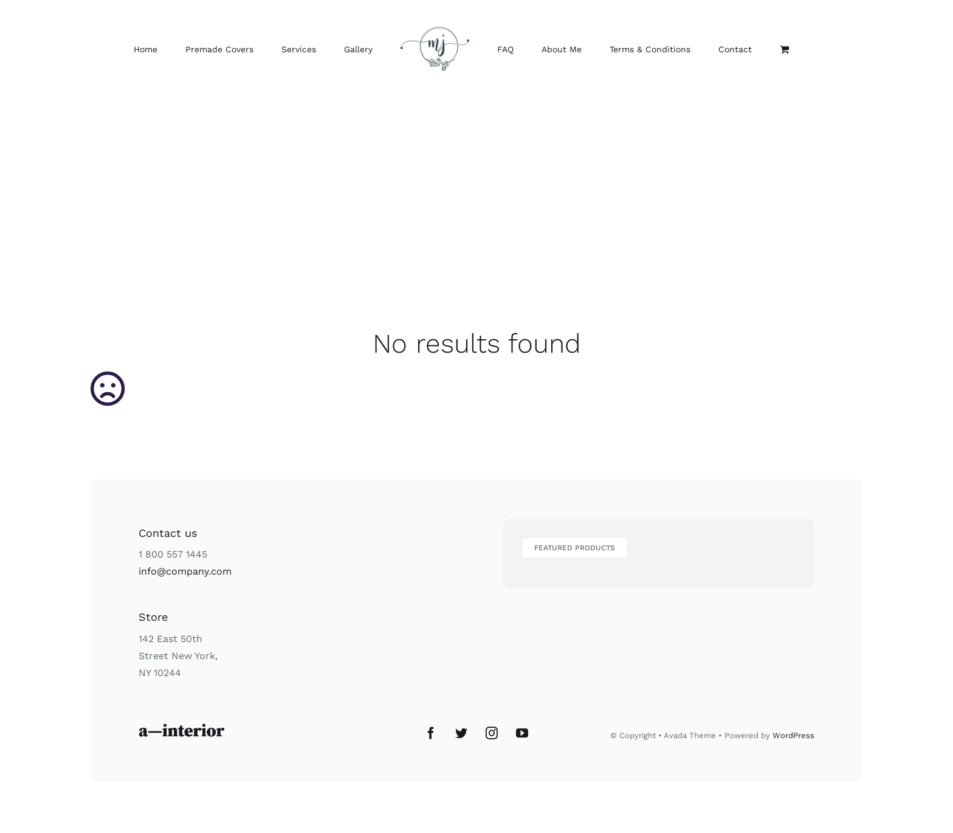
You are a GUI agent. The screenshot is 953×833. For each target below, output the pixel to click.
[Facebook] (430, 733)
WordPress (793, 735)
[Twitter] (461, 733)
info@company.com (185, 571)
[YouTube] (522, 733)
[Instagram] (491, 733)
